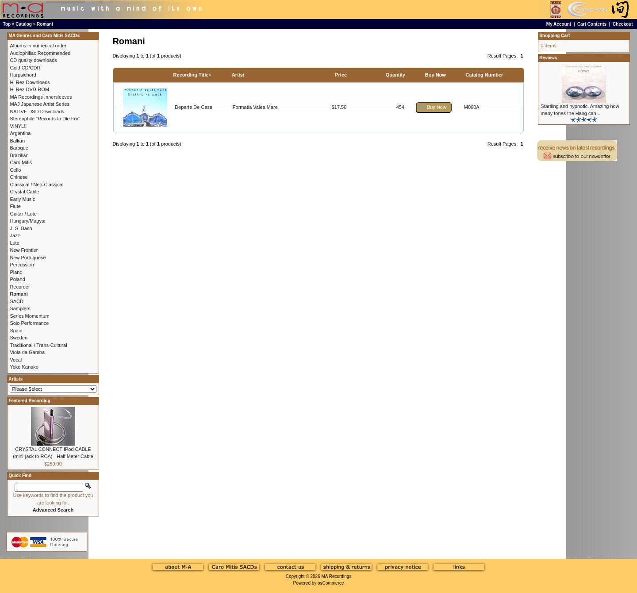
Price (341, 74)
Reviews (548, 57)
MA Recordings (336, 576)
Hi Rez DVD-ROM (29, 89)
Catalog (23, 24)
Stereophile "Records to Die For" (45, 118)
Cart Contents (591, 24)
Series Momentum (29, 316)
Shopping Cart (554, 35)
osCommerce (331, 583)
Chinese (18, 177)
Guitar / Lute (23, 213)
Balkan (17, 140)
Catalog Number (484, 74)
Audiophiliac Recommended (40, 53)
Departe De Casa (193, 107)
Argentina (20, 133)
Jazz (15, 235)
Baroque (19, 147)
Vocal (16, 359)
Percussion (22, 264)
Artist (238, 74)
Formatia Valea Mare (255, 107)
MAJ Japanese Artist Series (39, 104)
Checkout (623, 24)
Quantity (396, 74)
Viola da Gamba (27, 352)
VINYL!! (18, 126)
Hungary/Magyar (28, 220)
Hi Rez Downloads (30, 82)
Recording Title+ (192, 74)
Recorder (20, 286)
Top (7, 24)
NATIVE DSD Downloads (37, 111)
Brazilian (19, 155)
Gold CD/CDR (25, 67)
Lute (14, 243)
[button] (434, 107)
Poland (17, 279)
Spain (16, 330)
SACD (16, 301)
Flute (15, 206)
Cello (15, 170)
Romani (45, 24)
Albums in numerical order (38, 45)
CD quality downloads (33, 60)
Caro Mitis (21, 162)
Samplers (20, 308)
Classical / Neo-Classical (36, 184)
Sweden (18, 337)
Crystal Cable (24, 191)
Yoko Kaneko (24, 367)
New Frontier (24, 250)
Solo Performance (29, 323)
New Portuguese (28, 257)
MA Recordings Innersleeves (41, 97)
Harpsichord (23, 74)
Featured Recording (29, 400)
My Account (558, 24)
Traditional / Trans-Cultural (38, 345)
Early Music (22, 199)
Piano (16, 272)
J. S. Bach (21, 228)
